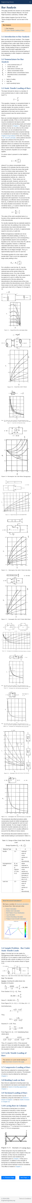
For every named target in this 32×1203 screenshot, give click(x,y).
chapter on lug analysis (8, 135)
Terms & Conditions (25, 1198)
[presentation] (16, 99)
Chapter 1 (16, 126)
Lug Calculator (10, 915)
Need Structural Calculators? (12, 900)
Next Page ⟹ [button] (25, 1177)
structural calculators (22, 904)
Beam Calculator (11, 909)
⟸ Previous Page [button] (8, 1177)
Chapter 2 (4, 1076)
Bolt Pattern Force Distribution (15, 913)
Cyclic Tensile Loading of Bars (15, 30)
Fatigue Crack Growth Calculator (16, 919)
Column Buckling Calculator (14, 917)
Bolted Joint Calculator (13, 911)
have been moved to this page (15, 1062)
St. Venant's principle (9, 137)
